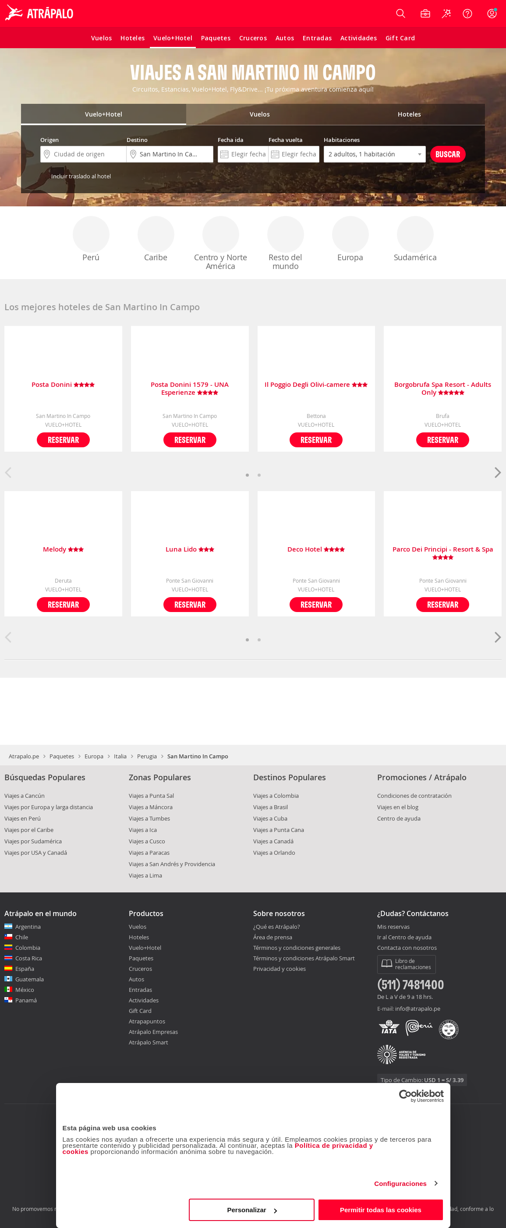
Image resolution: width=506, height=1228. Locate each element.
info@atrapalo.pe (417, 1008)
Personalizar (252, 1210)
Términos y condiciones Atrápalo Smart (304, 958)
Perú (91, 239)
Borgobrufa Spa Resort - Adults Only (442, 388)
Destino (137, 140)
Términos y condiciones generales (296, 948)
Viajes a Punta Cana (278, 830)
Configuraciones (400, 1183)
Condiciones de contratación (414, 796)
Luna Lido (190, 549)
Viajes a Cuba (270, 818)
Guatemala (29, 979)
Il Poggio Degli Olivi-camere (316, 385)
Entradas (140, 990)
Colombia (27, 948)
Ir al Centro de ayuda (404, 937)
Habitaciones (342, 140)
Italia (120, 756)
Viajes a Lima (145, 875)
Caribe (155, 239)
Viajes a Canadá (273, 841)
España (24, 969)
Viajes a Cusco (147, 841)
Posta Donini (63, 385)
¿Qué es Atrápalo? (276, 927)
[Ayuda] (467, 13)
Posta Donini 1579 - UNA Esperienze (190, 388)
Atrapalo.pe (24, 756)
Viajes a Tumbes (149, 818)
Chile (21, 937)
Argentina (28, 927)
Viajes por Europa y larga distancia (48, 807)
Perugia (147, 756)
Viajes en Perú (22, 818)
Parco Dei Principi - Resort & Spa (443, 553)
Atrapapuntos (147, 1021)
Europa (350, 239)
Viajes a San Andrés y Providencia (172, 864)
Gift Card (140, 1011)
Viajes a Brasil (270, 807)
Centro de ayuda (399, 818)
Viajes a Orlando (274, 852)
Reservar (63, 439)
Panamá (26, 1000)
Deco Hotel (316, 549)
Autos (136, 979)
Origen (49, 140)
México (24, 990)
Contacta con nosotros (407, 948)
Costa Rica (28, 958)
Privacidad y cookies (279, 969)
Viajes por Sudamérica (33, 841)
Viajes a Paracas (149, 852)
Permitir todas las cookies (380, 1210)
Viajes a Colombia (276, 796)
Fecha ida (231, 140)
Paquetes (62, 756)
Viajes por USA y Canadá (35, 852)
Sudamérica (415, 239)
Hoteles (139, 937)
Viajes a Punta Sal (151, 796)
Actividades (144, 1000)
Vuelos (137, 927)
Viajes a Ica (143, 830)
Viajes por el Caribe (28, 830)
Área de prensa (272, 937)
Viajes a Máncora (151, 807)
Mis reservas (393, 927)
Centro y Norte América (220, 243)
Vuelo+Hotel (145, 948)
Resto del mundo (285, 243)
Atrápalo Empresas (153, 1032)
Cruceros (140, 969)
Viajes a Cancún (24, 796)
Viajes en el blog (397, 807)
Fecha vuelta (286, 140)
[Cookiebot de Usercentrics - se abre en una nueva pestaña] (405, 1096)
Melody (63, 549)
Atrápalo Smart (148, 1042)
